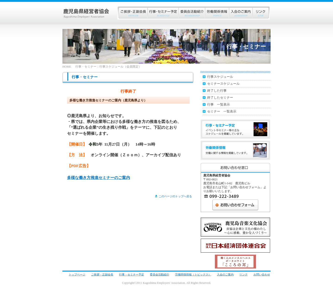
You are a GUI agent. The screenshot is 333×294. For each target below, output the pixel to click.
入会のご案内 (240, 12)
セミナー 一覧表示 (221, 111)
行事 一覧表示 (218, 104)
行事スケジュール (220, 76)
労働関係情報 (217, 12)
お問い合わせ (261, 274)
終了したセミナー (220, 97)
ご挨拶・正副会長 (132, 12)
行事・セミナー (163, 12)
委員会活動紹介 (159, 274)
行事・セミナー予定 (131, 274)
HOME (66, 66)
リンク (261, 12)
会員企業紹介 (192, 12)
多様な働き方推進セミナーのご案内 (98, 177)
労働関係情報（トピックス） (193, 274)
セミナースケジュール (223, 83)
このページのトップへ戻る (173, 196)
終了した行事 (217, 90)
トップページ (77, 274)
